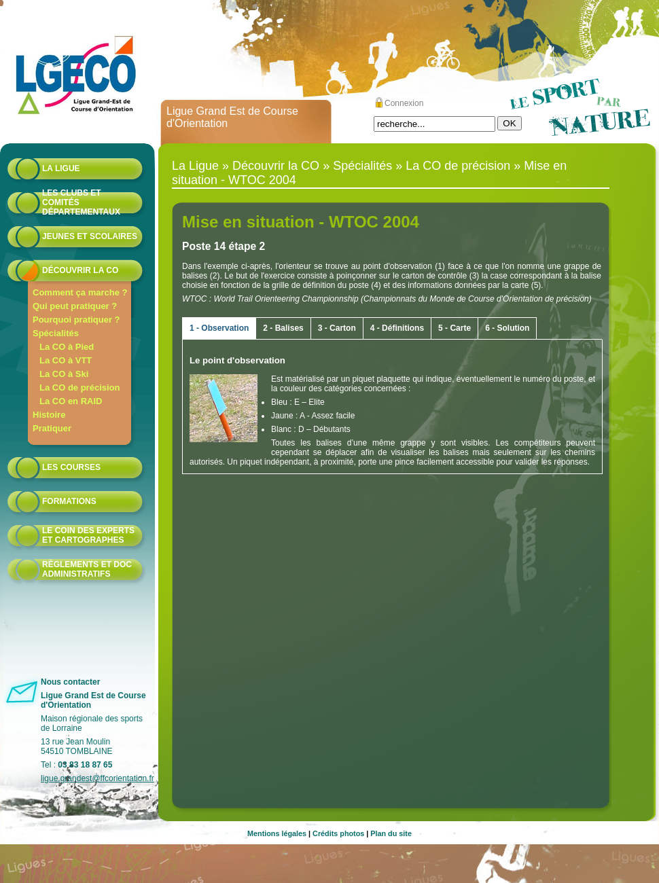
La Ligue (61, 168)
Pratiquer (52, 428)
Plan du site (391, 833)
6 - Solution (507, 328)
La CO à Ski (63, 374)
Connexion (404, 103)
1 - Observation (219, 328)
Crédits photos (338, 833)
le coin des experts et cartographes (88, 535)
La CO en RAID (70, 401)
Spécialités (56, 333)
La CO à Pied (66, 347)
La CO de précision (79, 387)
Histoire (49, 415)
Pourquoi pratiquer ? (76, 319)
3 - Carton (337, 328)
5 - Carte (454, 328)
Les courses (71, 467)
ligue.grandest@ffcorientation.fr (97, 778)
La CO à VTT (65, 360)
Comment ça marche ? (80, 292)
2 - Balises (283, 328)
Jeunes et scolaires (89, 236)
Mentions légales (276, 833)
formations (69, 501)
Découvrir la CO (80, 270)
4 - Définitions (397, 328)
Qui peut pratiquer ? (75, 306)
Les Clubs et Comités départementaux (81, 202)
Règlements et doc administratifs (87, 569)
